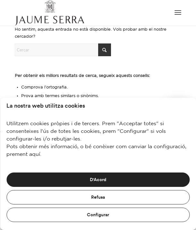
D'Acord (98, 180)
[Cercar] (63, 49)
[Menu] (178, 12)
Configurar (98, 215)
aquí (34, 154)
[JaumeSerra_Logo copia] (81, 13)
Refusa (98, 197)
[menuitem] (178, 12)
